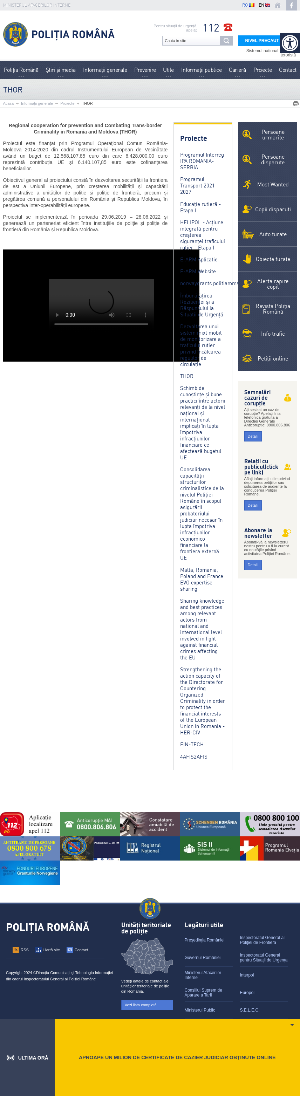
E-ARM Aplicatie (199, 259)
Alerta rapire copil (272, 284)
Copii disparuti (273, 209)
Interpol (247, 975)
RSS (25, 950)
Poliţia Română (21, 69)
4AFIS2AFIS (193, 756)
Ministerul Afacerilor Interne (203, 975)
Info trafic (273, 333)
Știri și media (61, 69)
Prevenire (145, 69)
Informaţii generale (105, 69)
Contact (287, 69)
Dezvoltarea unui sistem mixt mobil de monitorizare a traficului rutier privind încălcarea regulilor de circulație (200, 345)
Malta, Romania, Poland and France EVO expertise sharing (201, 579)
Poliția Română (73, 34)
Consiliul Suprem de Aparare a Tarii (203, 993)
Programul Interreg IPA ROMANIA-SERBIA (202, 161)
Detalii (253, 436)
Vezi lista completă (141, 1005)
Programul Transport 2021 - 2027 (199, 185)
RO (248, 5)
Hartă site (51, 950)
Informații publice (201, 69)
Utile (168, 69)
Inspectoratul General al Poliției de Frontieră (262, 940)
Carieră (237, 69)
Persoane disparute (273, 159)
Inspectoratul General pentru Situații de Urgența (263, 958)
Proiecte (262, 69)
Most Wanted (273, 184)
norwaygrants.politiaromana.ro (215, 283)
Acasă (8, 103)
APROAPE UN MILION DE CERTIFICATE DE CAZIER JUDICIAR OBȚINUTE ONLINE (177, 1057)
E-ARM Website (198, 271)
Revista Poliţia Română (272, 308)
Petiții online (273, 358)
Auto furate (273, 234)
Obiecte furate (273, 258)
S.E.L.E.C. (249, 1010)
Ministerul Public (200, 1010)
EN (264, 5)
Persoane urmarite (273, 134)
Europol (247, 992)
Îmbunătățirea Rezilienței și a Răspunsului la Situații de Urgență (201, 305)
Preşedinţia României (205, 940)
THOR (87, 103)
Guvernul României (203, 957)
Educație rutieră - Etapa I (200, 207)
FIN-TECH (192, 744)
